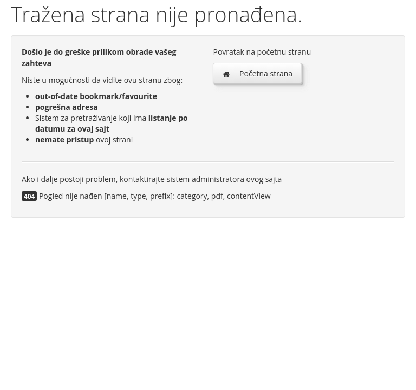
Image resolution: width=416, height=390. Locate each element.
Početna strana (257, 73)
